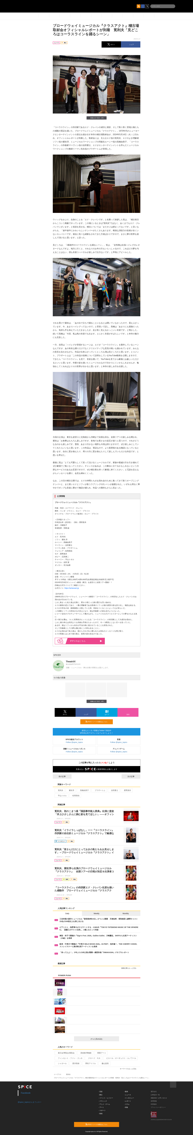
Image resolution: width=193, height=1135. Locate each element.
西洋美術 (74, 1063)
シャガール (61, 1063)
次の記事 (133, 776)
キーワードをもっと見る (129, 1069)
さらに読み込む (103, 1039)
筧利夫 (59, 790)
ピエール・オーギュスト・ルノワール (120, 1058)
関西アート (100, 1053)
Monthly (126, 913)
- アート (101, 1107)
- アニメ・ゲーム (104, 1104)
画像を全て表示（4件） (96, 118)
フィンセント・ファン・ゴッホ (69, 1058)
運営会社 (154, 1091)
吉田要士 (113, 790)
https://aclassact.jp (71, 588)
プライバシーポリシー (158, 1107)
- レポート (127, 1101)
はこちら (86, 641)
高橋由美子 (83, 790)
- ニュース (127, 1095)
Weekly (96, 913)
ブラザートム (99, 790)
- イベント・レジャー (106, 1098)
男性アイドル (89, 1063)
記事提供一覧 (155, 1095)
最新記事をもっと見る (129, 968)
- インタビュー (129, 1098)
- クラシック (103, 1101)
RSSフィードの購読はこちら (98, 722)
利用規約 (154, 1104)
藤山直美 (104, 1063)
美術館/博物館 (84, 1053)
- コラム (126, 1104)
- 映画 (100, 1113)
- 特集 (126, 1107)
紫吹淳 (70, 790)
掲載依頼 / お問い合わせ (159, 1098)
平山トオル (61, 796)
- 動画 (126, 1091)
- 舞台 (100, 1095)
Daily (67, 913)
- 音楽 (100, 1091)
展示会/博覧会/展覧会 (65, 1053)
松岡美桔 (74, 796)
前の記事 (60, 776)
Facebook (26, 1093)
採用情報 (154, 1101)
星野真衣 (126, 790)
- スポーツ (102, 1110)
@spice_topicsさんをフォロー (29, 1102)
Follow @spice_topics (74, 742)
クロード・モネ (93, 1058)
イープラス (57, 1074)
